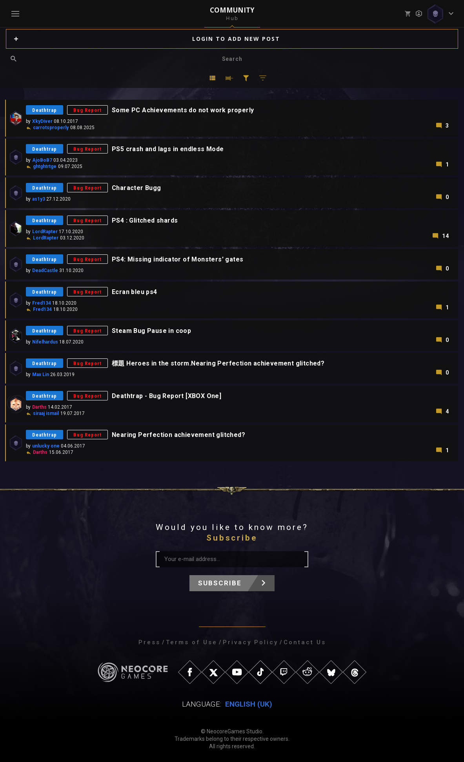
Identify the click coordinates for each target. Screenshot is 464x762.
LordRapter (45, 231)
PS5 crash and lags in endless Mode (168, 149)
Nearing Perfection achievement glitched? (178, 435)
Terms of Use (191, 642)
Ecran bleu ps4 (134, 292)
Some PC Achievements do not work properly (183, 110)
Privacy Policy (250, 642)
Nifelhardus (45, 342)
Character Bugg (136, 188)
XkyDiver (42, 121)
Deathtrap (44, 110)
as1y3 (38, 199)
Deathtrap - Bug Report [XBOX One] (166, 396)
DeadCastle (45, 270)
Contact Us (305, 642)
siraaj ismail (46, 413)
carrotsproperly (51, 127)
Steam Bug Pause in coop (151, 330)
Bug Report (87, 110)
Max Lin (40, 374)
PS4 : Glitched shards (145, 220)
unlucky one (46, 446)
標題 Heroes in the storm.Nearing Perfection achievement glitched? (218, 363)
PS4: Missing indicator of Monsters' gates (177, 259)
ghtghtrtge (44, 166)
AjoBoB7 (42, 160)
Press (149, 642)
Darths (39, 407)
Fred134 (41, 303)
